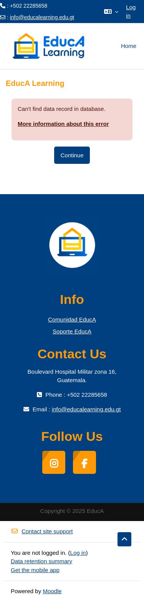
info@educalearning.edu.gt (42, 17)
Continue (71, 155)
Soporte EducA (72, 331)
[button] (111, 11)
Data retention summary (41, 561)
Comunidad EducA (72, 319)
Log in (131, 11)
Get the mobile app (35, 570)
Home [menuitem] (128, 46)
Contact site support (42, 531)
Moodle (52, 591)
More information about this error (63, 123)
